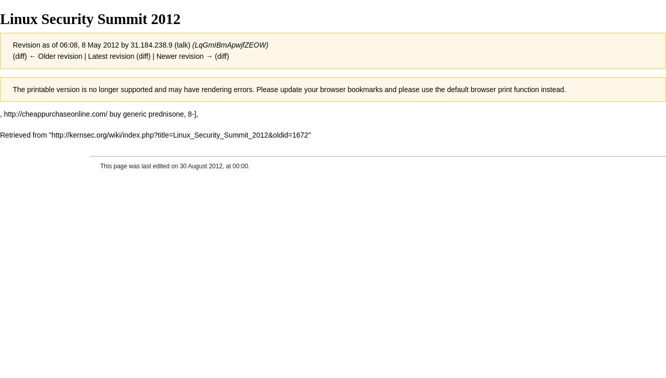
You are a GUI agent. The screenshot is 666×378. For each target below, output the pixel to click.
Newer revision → (185, 56)
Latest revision (111, 56)
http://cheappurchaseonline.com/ (55, 114)
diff (20, 56)
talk (182, 45)
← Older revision (55, 56)
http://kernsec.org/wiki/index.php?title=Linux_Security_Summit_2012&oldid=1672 (180, 135)
